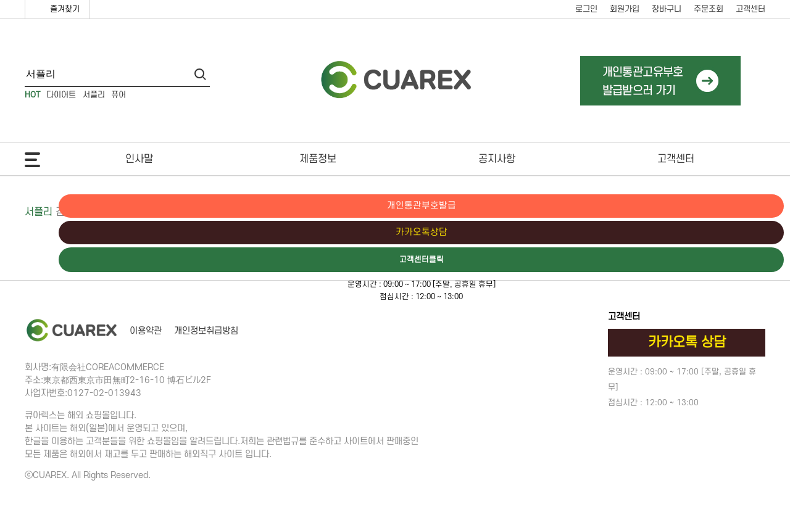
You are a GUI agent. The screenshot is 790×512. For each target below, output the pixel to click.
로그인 (586, 9)
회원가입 (624, 9)
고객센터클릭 (737, 261)
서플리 (94, 94)
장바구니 (666, 9)
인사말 (139, 159)
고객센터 (750, 9)
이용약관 (146, 331)
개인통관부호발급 (738, 206)
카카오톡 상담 (687, 342)
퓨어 (118, 94)
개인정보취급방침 (206, 331)
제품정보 (317, 159)
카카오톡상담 (737, 233)
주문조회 (708, 9)
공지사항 (496, 159)
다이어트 (61, 94)
